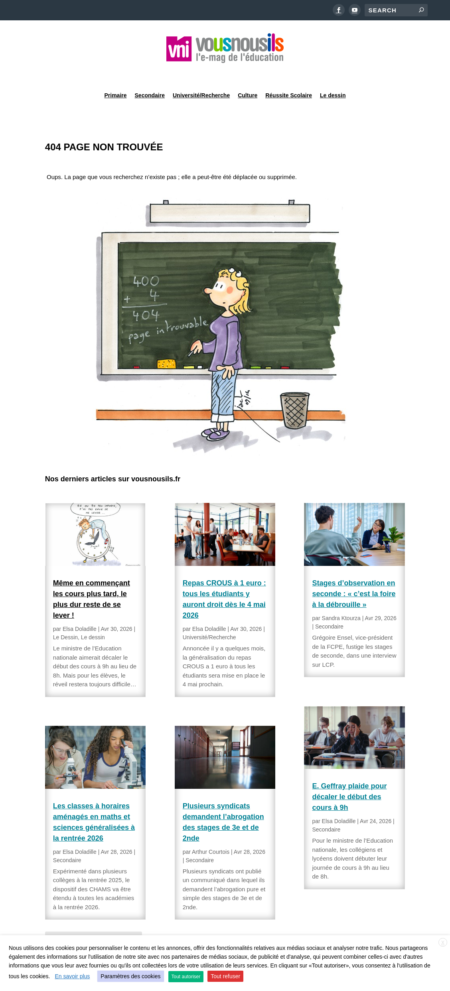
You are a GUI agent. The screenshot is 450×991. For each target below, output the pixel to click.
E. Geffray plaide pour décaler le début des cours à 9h (349, 776)
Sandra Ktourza (341, 598)
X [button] (442, 943)
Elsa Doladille (80, 608)
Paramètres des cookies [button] (130, 976)
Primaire (115, 73)
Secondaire (150, 73)
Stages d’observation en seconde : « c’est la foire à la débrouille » (353, 573)
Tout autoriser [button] (186, 976)
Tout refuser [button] (225, 976)
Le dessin (333, 73)
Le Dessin (65, 617)
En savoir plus (72, 976)
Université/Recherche (201, 73)
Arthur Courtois (210, 831)
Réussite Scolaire (288, 73)
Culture (247, 73)
